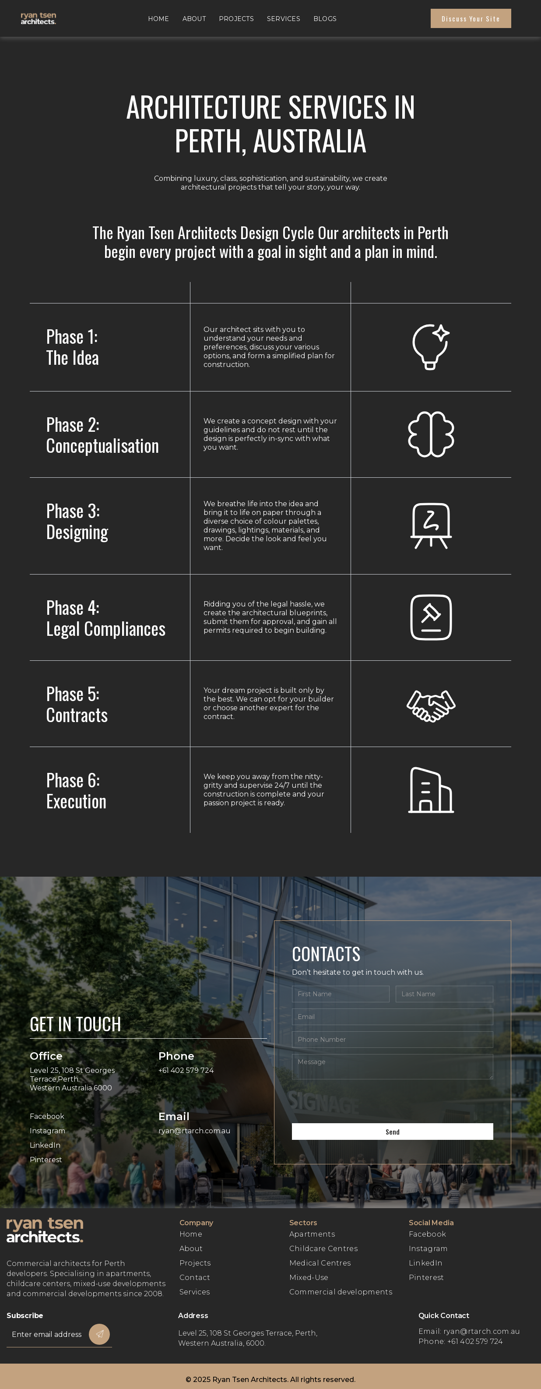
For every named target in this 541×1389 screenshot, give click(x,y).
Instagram (428, 1248)
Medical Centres (320, 1263)
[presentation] (358, 1103)
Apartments (312, 1234)
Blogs (325, 19)
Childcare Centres (323, 1248)
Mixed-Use (309, 1277)
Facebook (427, 1234)
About (194, 19)
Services (283, 19)
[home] (47, 18)
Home (158, 19)
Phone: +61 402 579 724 (460, 1341)
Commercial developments (340, 1292)
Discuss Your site (471, 18)
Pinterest (426, 1277)
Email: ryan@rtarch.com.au (469, 1331)
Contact (194, 1277)
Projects (236, 19)
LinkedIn (426, 1263)
